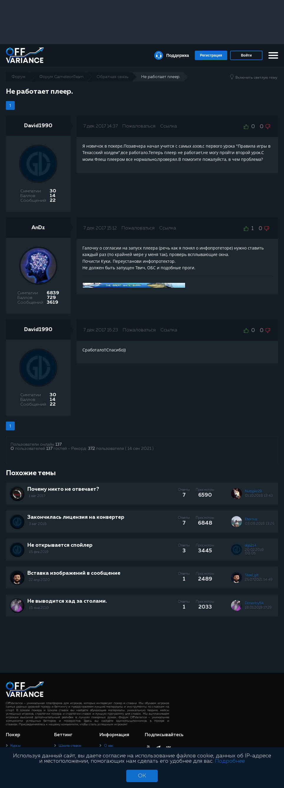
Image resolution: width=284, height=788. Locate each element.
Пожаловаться (138, 126)
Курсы (15, 746)
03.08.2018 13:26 (259, 524)
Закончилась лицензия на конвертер (75, 517)
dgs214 (250, 545)
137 (58, 444)
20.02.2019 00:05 (254, 551)
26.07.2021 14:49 (259, 579)
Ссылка (168, 126)
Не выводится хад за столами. (67, 601)
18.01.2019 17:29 (258, 607)
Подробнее (230, 761)
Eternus (251, 519)
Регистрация (211, 55)
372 (91, 449)
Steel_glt (252, 575)
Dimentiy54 (254, 603)
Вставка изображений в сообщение (73, 573)
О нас (109, 746)
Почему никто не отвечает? (63, 489)
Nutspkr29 (253, 491)
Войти (246, 55)
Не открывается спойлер (59, 545)
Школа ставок (70, 746)
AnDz (38, 227)
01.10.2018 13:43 (259, 496)
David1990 (38, 125)
